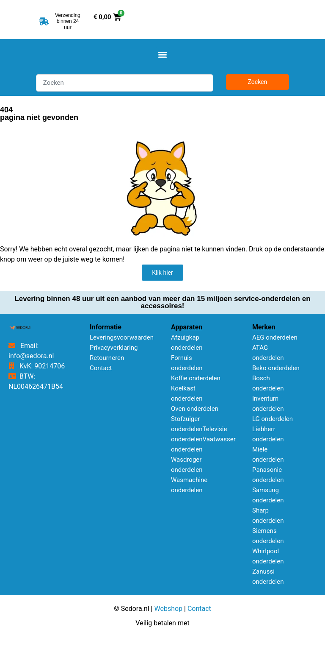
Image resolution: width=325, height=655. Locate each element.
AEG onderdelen (274, 337)
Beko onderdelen (276, 368)
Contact (101, 368)
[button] (163, 54)
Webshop (168, 609)
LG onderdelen (272, 419)
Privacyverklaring (114, 347)
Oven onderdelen (194, 409)
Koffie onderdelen (195, 378)
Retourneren (107, 358)
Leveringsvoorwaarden (122, 337)
